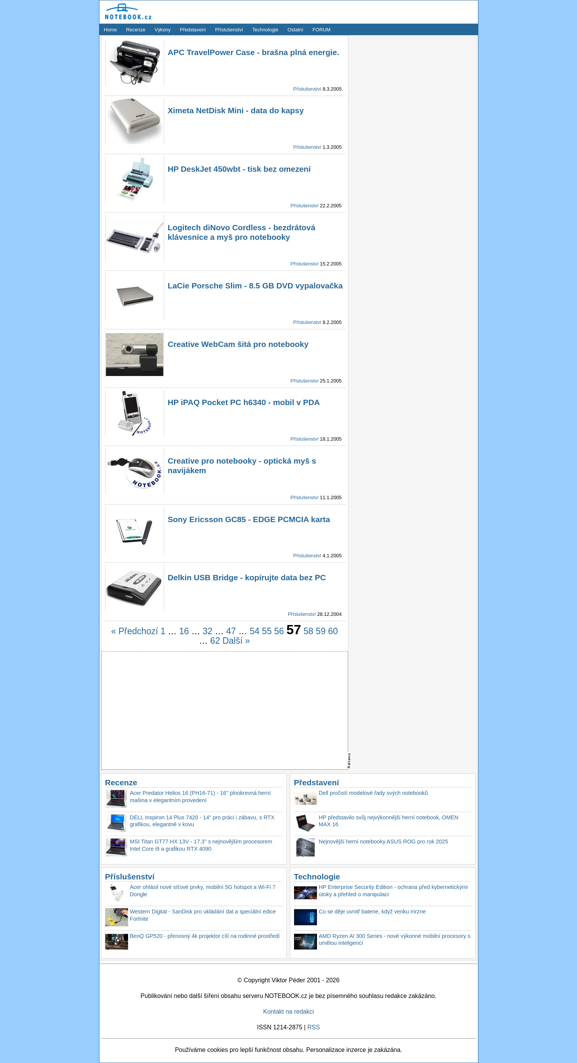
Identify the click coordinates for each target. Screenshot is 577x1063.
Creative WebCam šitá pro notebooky (238, 344)
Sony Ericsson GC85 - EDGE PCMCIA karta (249, 519)
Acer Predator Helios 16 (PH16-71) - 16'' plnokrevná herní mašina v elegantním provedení (200, 796)
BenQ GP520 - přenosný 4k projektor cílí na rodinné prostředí (205, 936)
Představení (193, 30)
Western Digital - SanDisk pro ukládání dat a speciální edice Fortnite (203, 915)
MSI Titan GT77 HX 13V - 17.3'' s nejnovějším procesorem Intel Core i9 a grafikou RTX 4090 (201, 845)
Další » (236, 641)
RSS (313, 1027)
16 (184, 631)
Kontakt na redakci (288, 1011)
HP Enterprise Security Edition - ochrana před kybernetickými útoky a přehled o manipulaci (393, 890)
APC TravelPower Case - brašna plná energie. (253, 52)
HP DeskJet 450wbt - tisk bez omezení (239, 168)
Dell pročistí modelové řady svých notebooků (373, 793)
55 (267, 631)
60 (333, 631)
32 (208, 631)
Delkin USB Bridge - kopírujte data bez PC (247, 577)
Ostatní (295, 30)
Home (110, 30)
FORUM (321, 30)
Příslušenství (229, 30)
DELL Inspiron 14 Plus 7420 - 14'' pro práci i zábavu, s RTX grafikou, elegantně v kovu (202, 821)
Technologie (265, 30)
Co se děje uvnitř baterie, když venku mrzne (372, 911)
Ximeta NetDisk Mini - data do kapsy (236, 110)
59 (321, 631)
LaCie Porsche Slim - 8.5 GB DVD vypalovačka (255, 285)
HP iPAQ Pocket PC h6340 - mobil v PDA (244, 402)
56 (279, 631)
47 (231, 631)
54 (255, 631)
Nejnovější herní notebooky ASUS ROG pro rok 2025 (383, 841)
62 (215, 641)
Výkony (162, 30)
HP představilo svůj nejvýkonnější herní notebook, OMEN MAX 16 (388, 821)
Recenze (136, 30)
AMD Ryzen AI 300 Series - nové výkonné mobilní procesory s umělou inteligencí (395, 939)
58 (309, 631)
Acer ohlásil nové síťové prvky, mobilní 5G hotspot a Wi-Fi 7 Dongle (203, 890)
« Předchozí (134, 631)
